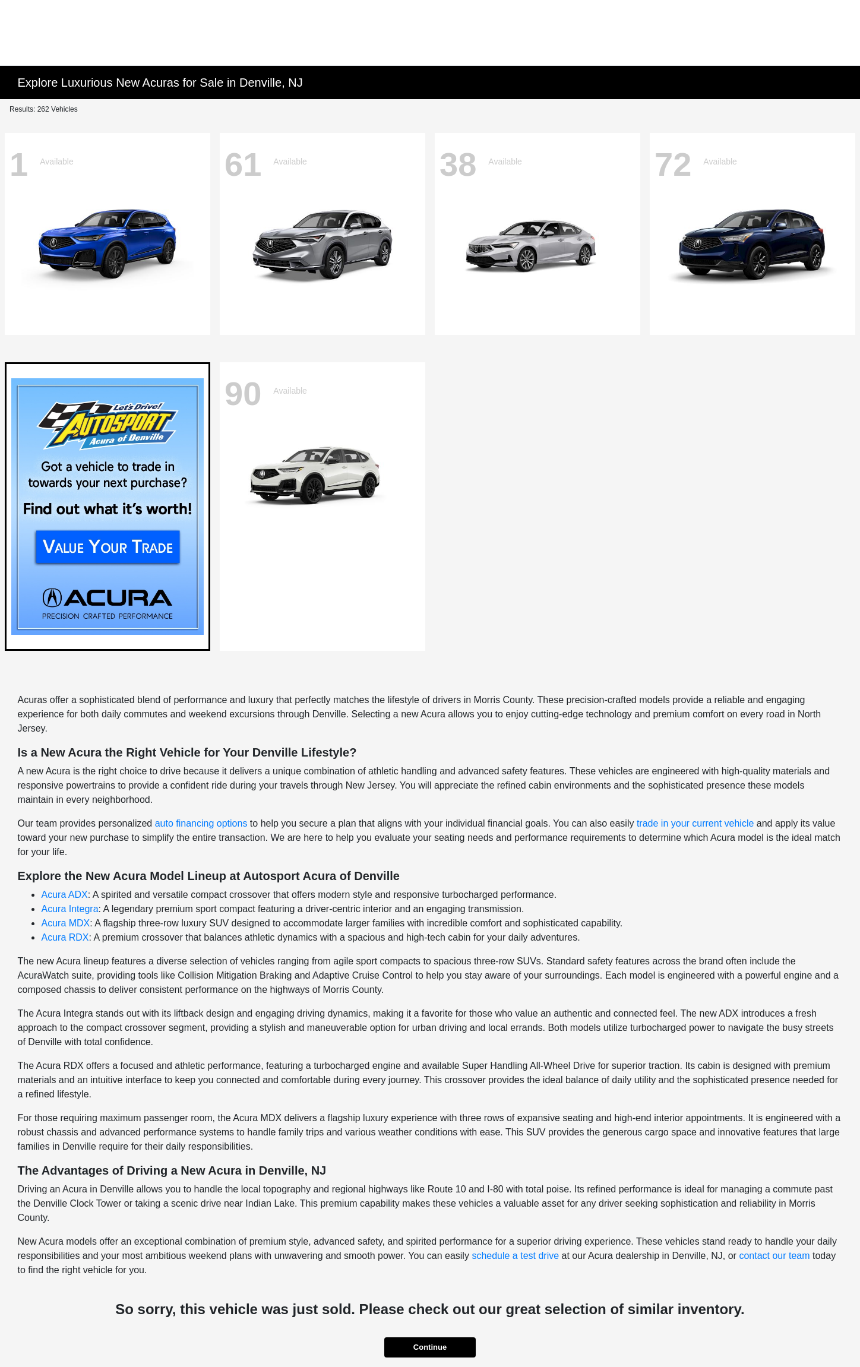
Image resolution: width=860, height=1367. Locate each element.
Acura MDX (65, 923)
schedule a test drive (515, 1256)
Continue (430, 1347)
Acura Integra (69, 909)
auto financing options (201, 823)
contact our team (774, 1256)
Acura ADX (64, 895)
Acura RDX (64, 937)
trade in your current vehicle (695, 823)
